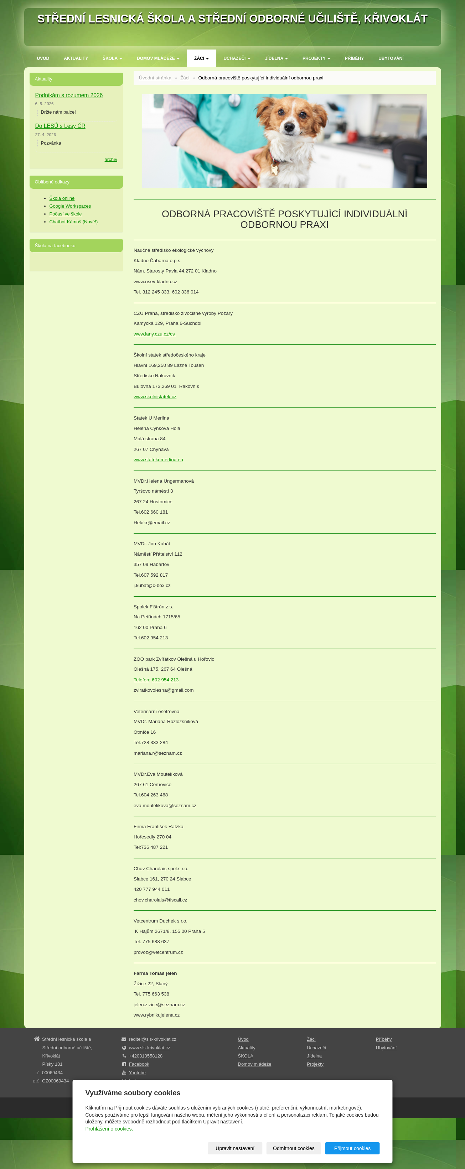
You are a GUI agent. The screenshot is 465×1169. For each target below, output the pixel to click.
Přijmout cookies (352, 1148)
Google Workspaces (70, 206)
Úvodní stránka (155, 77)
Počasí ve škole (66, 214)
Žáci (201, 58)
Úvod (43, 58)
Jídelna (276, 58)
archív (111, 159)
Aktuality (76, 58)
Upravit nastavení (235, 1148)
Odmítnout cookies (294, 1148)
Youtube (137, 1072)
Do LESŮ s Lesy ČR (60, 126)
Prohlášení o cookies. (109, 1129)
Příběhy (354, 58)
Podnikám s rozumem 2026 (69, 95)
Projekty (316, 58)
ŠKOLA (112, 58)
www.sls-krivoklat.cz (149, 1047)
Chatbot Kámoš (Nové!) (74, 221)
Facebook (139, 1064)
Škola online (62, 198)
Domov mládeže (158, 58)
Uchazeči (236, 58)
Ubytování (390, 58)
